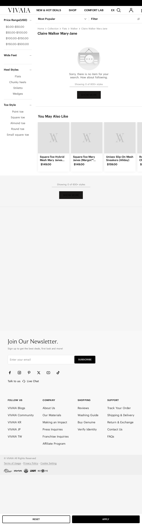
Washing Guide (88, 415)
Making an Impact (55, 422)
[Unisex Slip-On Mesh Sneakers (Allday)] (119, 137)
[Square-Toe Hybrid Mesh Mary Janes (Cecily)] (53, 137)
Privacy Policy (30, 463)
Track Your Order (119, 408)
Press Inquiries (53, 429)
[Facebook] (11, 373)
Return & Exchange (120, 422)
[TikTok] (60, 373)
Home (41, 28)
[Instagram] (21, 373)
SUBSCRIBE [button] (85, 359)
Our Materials (52, 415)
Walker (74, 28)
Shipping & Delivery (120, 415)
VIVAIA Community (21, 415)
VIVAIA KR (14, 422)
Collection (53, 28)
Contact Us (114, 429)
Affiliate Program (54, 443)
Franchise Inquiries (56, 436)
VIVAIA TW (15, 436)
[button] (49, 13)
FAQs (110, 436)
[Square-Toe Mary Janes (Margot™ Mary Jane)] (86, 137)
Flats (64, 28)
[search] (118, 11)
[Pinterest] (31, 373)
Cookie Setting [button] (48, 463)
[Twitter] (40, 373)
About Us (49, 408)
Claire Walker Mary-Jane (94, 28)
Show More (89, 95)
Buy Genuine (86, 422)
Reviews (83, 408)
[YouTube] (50, 373)
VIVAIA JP (14, 429)
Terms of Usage (12, 463)
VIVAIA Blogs (16, 408)
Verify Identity (87, 429)
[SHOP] (73, 13)
